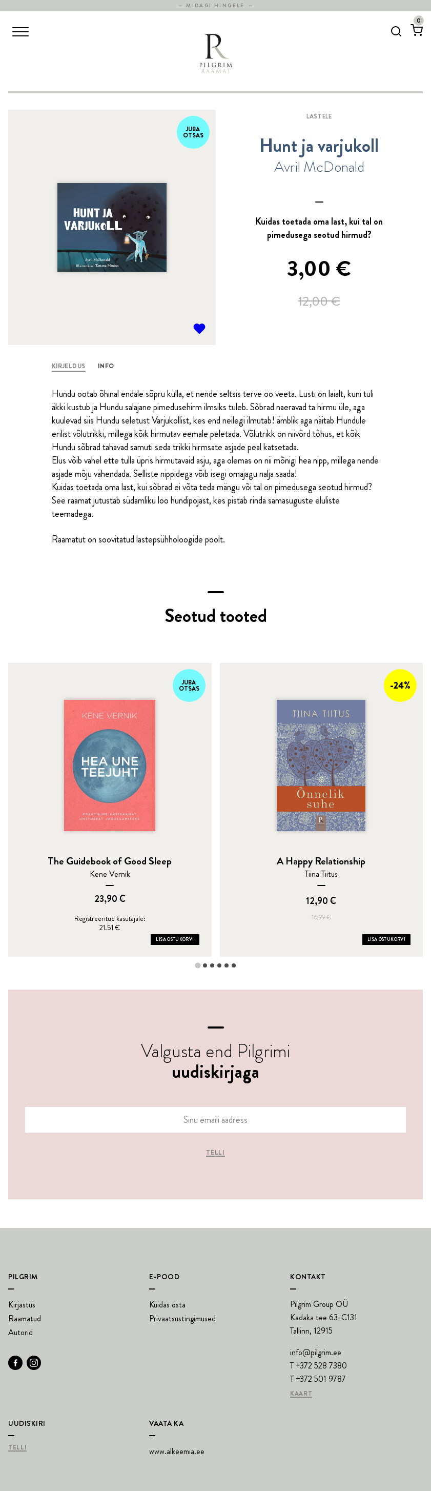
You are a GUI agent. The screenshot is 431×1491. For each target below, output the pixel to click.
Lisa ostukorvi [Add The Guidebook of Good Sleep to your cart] (175, 939)
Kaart (301, 1394)
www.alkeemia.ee (176, 1451)
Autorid (20, 1332)
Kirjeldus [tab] (69, 366)
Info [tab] (106, 366)
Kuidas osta (167, 1305)
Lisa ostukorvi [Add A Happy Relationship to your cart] (386, 939)
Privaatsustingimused (182, 1318)
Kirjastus (21, 1305)
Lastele (319, 116)
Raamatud (24, 1318)
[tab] (197, 965)
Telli (215, 1153)
